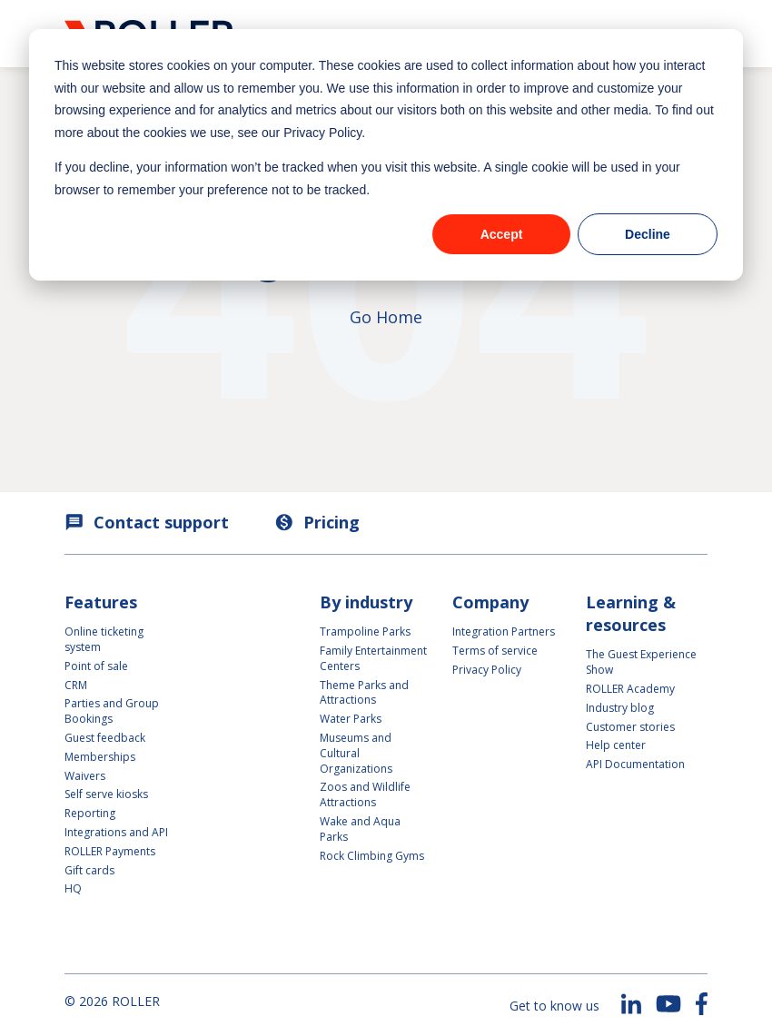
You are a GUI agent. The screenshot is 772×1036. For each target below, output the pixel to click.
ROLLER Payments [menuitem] (109, 851)
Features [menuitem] (100, 602)
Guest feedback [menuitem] (104, 737)
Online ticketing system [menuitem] (105, 639)
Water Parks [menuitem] (350, 718)
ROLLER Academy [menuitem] (630, 688)
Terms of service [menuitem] (495, 650)
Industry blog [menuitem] (620, 707)
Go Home (386, 317)
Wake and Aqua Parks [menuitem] (360, 829)
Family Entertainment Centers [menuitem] (373, 658)
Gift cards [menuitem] (89, 870)
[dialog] (386, 155)
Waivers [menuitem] (84, 776)
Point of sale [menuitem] (96, 666)
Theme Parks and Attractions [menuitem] (364, 692)
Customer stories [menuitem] (630, 727)
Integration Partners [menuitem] (503, 631)
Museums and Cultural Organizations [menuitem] (356, 753)
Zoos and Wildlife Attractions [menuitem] (365, 794)
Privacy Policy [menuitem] (486, 669)
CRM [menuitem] (75, 685)
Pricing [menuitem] (317, 522)
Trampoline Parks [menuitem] (365, 631)
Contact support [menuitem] (146, 522)
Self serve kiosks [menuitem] (106, 794)
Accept (501, 234)
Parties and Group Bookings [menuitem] (113, 711)
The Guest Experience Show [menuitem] (641, 661)
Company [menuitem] (490, 602)
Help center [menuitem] (616, 745)
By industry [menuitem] (366, 602)
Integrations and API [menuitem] (116, 832)
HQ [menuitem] (73, 888)
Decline (647, 234)
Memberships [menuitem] (99, 757)
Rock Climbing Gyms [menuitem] (372, 855)
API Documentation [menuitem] (635, 764)
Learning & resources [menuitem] (631, 613)
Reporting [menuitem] (89, 813)
